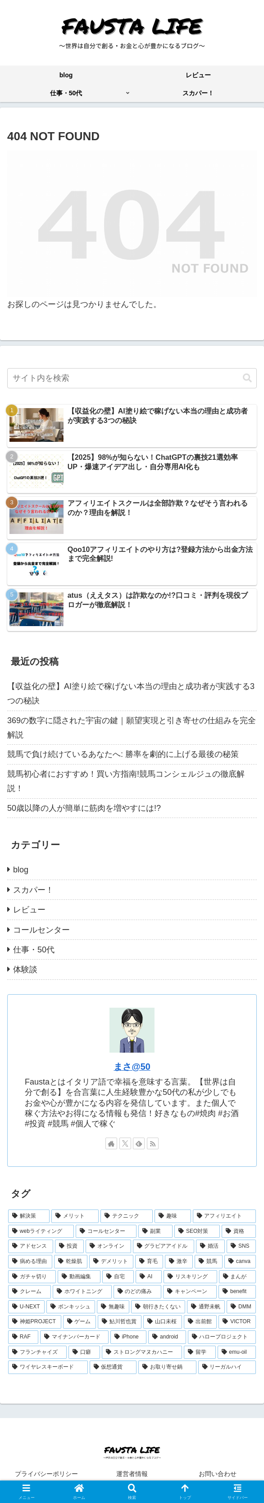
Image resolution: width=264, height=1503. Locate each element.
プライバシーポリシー (46, 1473)
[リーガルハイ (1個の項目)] (227, 1367)
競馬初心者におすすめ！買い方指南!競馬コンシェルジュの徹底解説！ (126, 781)
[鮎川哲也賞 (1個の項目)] (119, 1322)
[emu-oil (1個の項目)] (237, 1352)
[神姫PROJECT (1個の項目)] (34, 1322)
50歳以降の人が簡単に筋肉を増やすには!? (84, 808)
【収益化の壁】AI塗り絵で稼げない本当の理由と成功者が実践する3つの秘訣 (131, 693)
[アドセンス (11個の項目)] (30, 1246)
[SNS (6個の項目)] (241, 1246)
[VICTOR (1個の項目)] (237, 1322)
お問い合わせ (218, 1473)
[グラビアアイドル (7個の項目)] (163, 1246)
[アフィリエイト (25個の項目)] (224, 1216)
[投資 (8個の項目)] (69, 1246)
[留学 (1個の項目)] (199, 1352)
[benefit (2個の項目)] (237, 1291)
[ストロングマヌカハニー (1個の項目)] (142, 1352)
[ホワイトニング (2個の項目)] (82, 1291)
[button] (247, 378)
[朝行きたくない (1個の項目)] (158, 1307)
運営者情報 (132, 1473)
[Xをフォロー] (125, 1143)
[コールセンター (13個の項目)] (106, 1231)
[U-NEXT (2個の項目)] (26, 1307)
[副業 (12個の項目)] (155, 1231)
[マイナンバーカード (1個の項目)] (74, 1337)
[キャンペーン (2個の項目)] (190, 1291)
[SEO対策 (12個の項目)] (197, 1231)
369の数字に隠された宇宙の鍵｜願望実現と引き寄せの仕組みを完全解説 (131, 727)
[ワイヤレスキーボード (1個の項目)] (48, 1367)
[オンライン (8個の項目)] (108, 1246)
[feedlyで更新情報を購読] (139, 1143)
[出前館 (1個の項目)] (200, 1322)
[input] (132, 378)
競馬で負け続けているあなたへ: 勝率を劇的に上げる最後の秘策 (123, 754)
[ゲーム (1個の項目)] (79, 1322)
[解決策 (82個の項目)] (29, 1216)
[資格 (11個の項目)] (239, 1231)
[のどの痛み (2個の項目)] (138, 1291)
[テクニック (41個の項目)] (126, 1216)
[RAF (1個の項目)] (23, 1337)
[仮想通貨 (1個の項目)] (113, 1367)
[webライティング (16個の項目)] (41, 1231)
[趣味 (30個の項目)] (173, 1216)
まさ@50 (132, 1067)
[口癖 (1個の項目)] (84, 1352)
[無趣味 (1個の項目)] (113, 1307)
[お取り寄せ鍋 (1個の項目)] (167, 1367)
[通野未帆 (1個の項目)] (206, 1307)
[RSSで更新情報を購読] (153, 1143)
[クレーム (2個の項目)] (29, 1291)
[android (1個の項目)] (167, 1337)
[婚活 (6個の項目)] (210, 1246)
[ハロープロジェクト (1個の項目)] (222, 1337)
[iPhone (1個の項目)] (128, 1337)
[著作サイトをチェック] (111, 1143)
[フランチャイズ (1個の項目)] (37, 1352)
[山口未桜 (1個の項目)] (162, 1322)
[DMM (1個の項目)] (241, 1307)
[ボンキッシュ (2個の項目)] (70, 1307)
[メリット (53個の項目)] (74, 1216)
